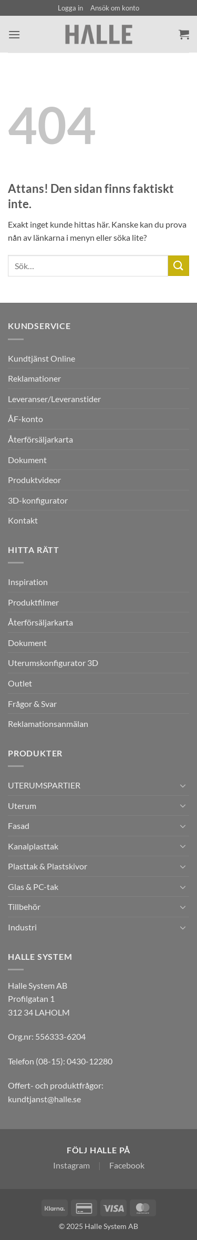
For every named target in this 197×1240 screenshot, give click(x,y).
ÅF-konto (25, 419)
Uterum (22, 806)
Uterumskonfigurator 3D (53, 663)
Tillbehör (24, 906)
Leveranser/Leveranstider (54, 399)
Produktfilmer (33, 602)
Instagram (71, 1165)
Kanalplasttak (33, 846)
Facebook (126, 1165)
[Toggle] (183, 785)
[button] (70, 8)
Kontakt (23, 520)
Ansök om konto (114, 8)
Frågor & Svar (32, 704)
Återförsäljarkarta (40, 439)
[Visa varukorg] (184, 34)
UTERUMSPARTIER (44, 785)
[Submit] (178, 265)
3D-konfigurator (38, 500)
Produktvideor (34, 480)
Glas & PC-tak (33, 886)
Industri (22, 927)
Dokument (27, 460)
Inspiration (28, 582)
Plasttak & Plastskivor (47, 866)
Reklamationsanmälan (48, 724)
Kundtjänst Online (41, 358)
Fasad (18, 826)
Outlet (20, 683)
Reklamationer (34, 378)
